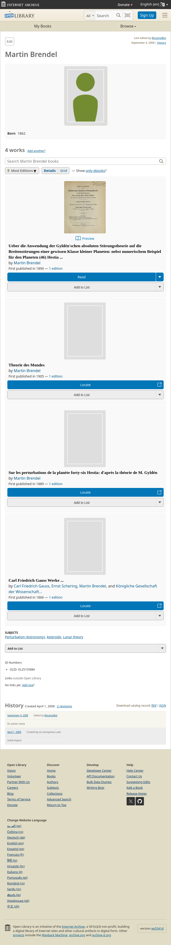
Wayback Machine (54, 935)
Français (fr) (15, 854)
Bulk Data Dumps (99, 782)
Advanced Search (59, 799)
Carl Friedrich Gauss (31, 586)
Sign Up (147, 15)
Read (82, 277)
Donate (125, 4)
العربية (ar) (14, 826)
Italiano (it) (15, 872)
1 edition (56, 268)
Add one (27, 685)
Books (51, 776)
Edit (10, 41)
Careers (12, 787)
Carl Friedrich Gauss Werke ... (36, 580)
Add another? (36, 151)
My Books (43, 26)
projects (18, 935)
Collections (55, 793)
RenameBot (159, 38)
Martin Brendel (27, 262)
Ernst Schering (64, 586)
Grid (63, 170)
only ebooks (95, 170)
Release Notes (137, 793)
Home (51, 770)
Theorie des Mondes (27, 365)
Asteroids (54, 637)
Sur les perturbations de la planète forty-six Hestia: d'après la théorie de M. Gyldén (83, 472)
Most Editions (20, 170)
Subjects (53, 787)
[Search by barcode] (127, 15)
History (161, 42)
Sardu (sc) (14, 889)
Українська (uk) (18, 900)
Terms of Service (18, 799)
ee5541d (157, 928)
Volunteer (14, 776)
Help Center (135, 770)
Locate (85, 385)
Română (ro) (16, 883)
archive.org (77, 935)
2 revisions (64, 706)
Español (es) (15, 849)
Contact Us (134, 776)
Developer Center (99, 770)
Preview (88, 238)
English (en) (15, 843)
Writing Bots (95, 787)
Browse (111, 26)
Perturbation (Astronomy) (25, 637)
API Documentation (100, 776)
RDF (154, 706)
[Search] (105, 15)
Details (50, 170)
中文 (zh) (13, 906)
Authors (52, 782)
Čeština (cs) (15, 832)
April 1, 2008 (14, 732)
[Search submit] (118, 15)
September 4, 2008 (17, 715)
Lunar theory (73, 637)
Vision (11, 770)
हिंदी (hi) (12, 860)
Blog (10, 793)
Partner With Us (18, 782)
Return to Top (56, 805)
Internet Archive (73, 926)
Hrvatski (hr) (16, 866)
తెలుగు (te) (14, 895)
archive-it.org (101, 935)
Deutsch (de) (16, 837)
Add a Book (135, 787)
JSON (162, 706)
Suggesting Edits (138, 782)
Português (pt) (17, 877)
